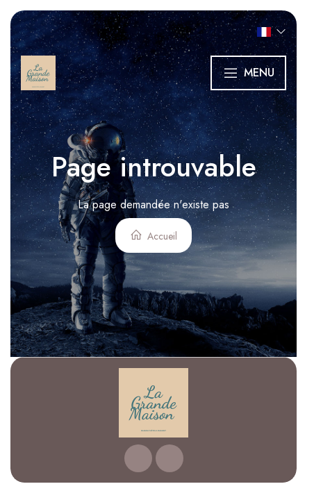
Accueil (153, 235)
